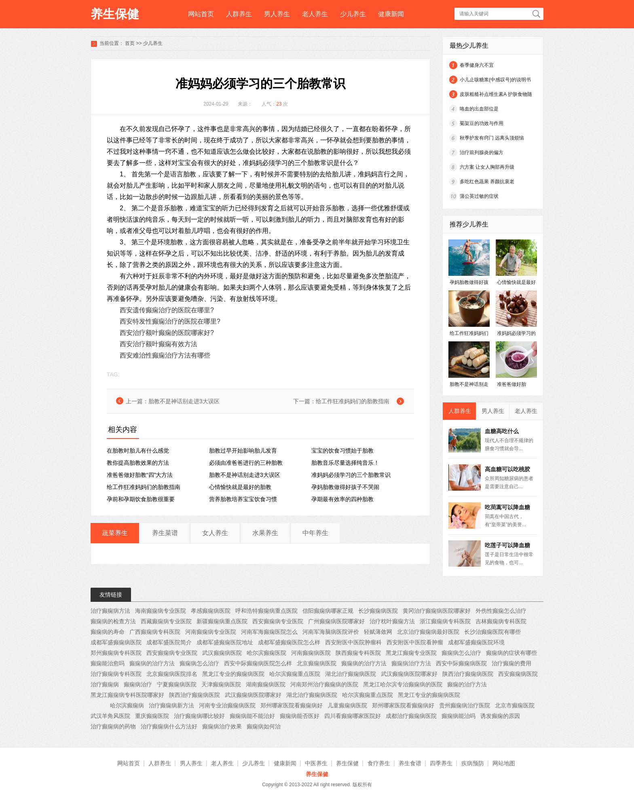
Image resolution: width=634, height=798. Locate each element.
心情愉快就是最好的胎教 (240, 487)
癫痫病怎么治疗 (461, 653)
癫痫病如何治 (264, 726)
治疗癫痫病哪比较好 (199, 716)
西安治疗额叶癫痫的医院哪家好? (167, 332)
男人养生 (277, 14)
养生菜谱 (165, 532)
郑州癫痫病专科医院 (116, 653)
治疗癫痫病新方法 (171, 705)
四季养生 (441, 763)
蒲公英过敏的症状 (479, 196)
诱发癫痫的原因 (500, 716)
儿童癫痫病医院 (347, 705)
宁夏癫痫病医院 (177, 684)
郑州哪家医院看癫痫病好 (291, 705)
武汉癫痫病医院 (222, 653)
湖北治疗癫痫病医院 (350, 674)
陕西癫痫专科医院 (358, 653)
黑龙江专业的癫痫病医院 (233, 674)
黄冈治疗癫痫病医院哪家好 (437, 610)
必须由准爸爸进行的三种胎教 (246, 462)
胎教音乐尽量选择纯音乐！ (345, 462)
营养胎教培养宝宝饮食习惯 (243, 499)
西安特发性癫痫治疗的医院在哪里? (170, 321)
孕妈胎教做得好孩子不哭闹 (345, 487)
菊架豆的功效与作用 (481, 123)
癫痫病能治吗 (459, 716)
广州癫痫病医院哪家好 (336, 621)
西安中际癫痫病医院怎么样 (258, 663)
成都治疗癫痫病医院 (411, 716)
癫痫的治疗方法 (467, 684)
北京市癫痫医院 (515, 705)
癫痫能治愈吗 (108, 663)
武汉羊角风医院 (110, 716)
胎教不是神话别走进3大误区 (184, 401)
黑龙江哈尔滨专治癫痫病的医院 (402, 684)
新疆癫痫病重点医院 (222, 621)
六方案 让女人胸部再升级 (487, 167)
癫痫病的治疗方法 (152, 663)
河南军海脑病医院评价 (330, 632)
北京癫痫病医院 (316, 663)
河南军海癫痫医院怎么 (269, 632)
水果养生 (265, 532)
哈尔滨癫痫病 (127, 705)
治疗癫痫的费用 (511, 663)
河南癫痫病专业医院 (210, 632)
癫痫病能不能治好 (252, 716)
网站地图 (503, 763)
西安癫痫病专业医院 (277, 621)
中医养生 (316, 763)
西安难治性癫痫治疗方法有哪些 (165, 355)
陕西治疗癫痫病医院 (467, 674)
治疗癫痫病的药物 (113, 726)
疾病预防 (472, 763)
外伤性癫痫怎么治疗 (501, 610)
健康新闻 (391, 14)
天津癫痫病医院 (221, 684)
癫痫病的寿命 (108, 632)
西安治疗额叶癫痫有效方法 (158, 344)
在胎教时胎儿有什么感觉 (138, 450)
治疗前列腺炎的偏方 (481, 152)
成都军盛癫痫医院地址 (225, 642)
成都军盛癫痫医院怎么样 (289, 642)
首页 (130, 43)
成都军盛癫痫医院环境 (476, 642)
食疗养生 (379, 763)
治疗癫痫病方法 (110, 610)
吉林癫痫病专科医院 (501, 621)
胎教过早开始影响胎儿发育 (243, 450)
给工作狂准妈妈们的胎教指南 (352, 401)
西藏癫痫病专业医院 (166, 621)
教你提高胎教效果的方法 (138, 462)
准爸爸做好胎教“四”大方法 (140, 475)
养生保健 (115, 14)
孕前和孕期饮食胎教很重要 (141, 499)
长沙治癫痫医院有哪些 (492, 632)
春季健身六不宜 (477, 65)
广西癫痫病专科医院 (154, 632)
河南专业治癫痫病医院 (227, 705)
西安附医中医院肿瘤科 (353, 642)
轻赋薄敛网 (378, 632)
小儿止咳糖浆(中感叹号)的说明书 (495, 80)
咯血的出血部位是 (479, 109)
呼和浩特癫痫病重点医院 (266, 610)
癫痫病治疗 (138, 684)
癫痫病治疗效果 (222, 726)
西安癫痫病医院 (518, 674)
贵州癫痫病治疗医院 (464, 705)
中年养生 (315, 532)
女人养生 (215, 532)
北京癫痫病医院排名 (171, 674)
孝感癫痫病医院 (210, 610)
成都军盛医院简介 (169, 642)
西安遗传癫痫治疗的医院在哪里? (167, 310)
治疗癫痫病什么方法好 (169, 726)
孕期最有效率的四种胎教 (342, 499)
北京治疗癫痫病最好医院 (428, 632)
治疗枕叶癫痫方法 (392, 621)
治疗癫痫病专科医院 (116, 674)
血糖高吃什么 (502, 431)
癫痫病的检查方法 (113, 621)
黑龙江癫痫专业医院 (411, 653)
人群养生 (239, 14)
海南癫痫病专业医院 (160, 610)
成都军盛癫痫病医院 (116, 642)
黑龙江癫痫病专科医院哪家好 (127, 695)
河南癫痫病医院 (311, 653)
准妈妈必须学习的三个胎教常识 (351, 475)
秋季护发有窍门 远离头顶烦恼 (492, 138)
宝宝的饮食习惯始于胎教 (342, 450)
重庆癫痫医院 (152, 716)
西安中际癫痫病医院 (461, 663)
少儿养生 (353, 14)
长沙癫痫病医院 (378, 610)
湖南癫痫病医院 (265, 684)
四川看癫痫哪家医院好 (352, 716)
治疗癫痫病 (105, 684)
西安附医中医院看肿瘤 (415, 642)
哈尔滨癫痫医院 (266, 653)
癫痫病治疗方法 (411, 663)
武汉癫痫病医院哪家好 (409, 674)
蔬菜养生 (115, 532)
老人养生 (315, 14)
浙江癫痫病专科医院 (445, 621)
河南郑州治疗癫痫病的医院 (324, 684)
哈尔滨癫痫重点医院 (294, 674)
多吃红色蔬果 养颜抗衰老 (487, 181)
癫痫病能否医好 (299, 716)
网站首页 (201, 14)
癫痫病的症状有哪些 (511, 653)
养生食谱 (410, 763)
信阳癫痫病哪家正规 (327, 610)
